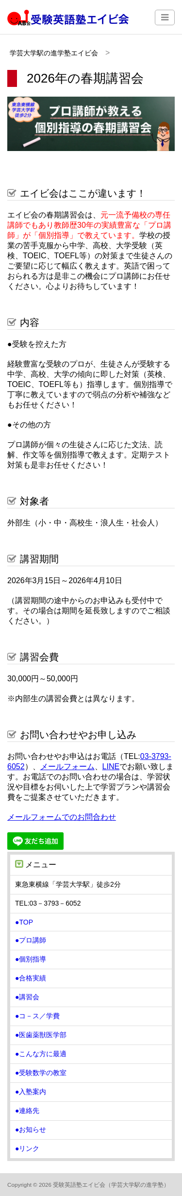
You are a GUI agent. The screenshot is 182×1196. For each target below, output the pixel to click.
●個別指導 (30, 959)
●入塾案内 (30, 1091)
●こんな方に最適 (40, 1054)
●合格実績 (30, 978)
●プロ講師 (30, 940)
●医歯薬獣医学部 (40, 1035)
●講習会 (27, 997)
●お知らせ (30, 1129)
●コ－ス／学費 (37, 1016)
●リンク (27, 1148)
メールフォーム (67, 766)
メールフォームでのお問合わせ (61, 817)
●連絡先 (27, 1110)
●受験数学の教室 (40, 1073)
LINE (111, 766)
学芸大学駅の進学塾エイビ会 (54, 53)
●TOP (24, 922)
